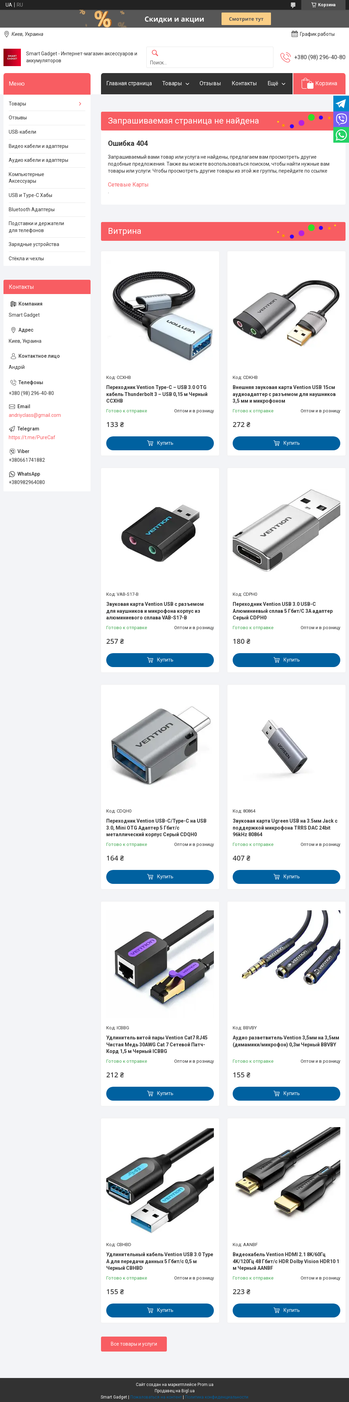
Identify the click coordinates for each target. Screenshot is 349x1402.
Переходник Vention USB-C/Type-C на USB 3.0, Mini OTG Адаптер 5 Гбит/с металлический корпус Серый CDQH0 (156, 827)
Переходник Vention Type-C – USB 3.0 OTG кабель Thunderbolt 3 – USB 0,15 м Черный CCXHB (157, 394)
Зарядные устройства (34, 244)
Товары (172, 83)
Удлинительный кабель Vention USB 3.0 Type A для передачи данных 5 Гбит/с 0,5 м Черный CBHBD (159, 1261)
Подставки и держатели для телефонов (36, 227)
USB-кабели (22, 132)
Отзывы (210, 83)
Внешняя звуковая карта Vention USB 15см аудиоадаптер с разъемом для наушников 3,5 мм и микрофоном (284, 394)
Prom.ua (205, 1384)
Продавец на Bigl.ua (175, 1390)
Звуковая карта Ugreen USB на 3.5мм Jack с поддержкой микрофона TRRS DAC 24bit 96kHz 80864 (285, 827)
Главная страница (129, 83)
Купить (165, 443)
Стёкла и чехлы (26, 258)
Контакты (244, 83)
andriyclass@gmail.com (35, 415)
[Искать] (155, 53)
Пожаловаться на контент (156, 1397)
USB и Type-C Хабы (30, 195)
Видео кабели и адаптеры (38, 146)
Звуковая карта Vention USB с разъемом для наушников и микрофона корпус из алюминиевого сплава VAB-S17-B (155, 610)
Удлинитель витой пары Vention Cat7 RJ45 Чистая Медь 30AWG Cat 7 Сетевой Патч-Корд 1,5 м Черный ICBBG (157, 1044)
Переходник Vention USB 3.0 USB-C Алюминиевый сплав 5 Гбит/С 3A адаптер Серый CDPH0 (283, 610)
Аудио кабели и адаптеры (38, 160)
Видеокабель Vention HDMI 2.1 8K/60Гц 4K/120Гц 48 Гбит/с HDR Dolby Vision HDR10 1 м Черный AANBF (286, 1261)
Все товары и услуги (134, 1344)
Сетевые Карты (128, 184)
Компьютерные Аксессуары (26, 178)
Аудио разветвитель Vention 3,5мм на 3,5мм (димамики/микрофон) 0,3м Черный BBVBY (286, 1041)
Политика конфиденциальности (216, 1397)
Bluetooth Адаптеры (32, 209)
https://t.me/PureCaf (32, 437)
